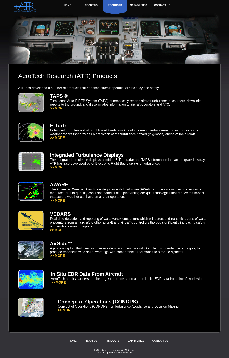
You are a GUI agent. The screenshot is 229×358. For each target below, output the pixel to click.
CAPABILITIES (138, 5)
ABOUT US (91, 5)
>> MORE (57, 108)
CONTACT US (162, 5)
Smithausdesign (123, 352)
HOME (67, 5)
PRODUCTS (115, 5)
